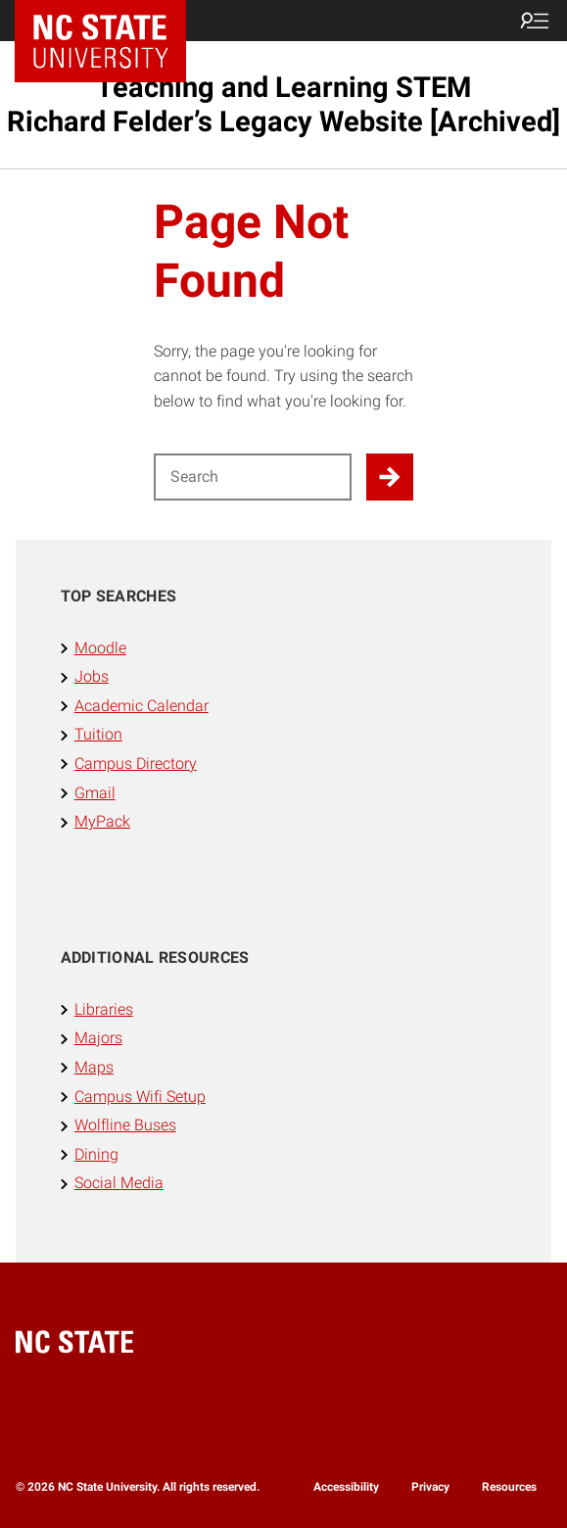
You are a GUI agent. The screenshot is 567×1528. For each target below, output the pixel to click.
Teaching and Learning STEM (283, 104)
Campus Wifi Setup (140, 1096)
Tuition (98, 734)
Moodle (100, 648)
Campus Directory (135, 763)
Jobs (91, 676)
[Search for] (253, 477)
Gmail (95, 793)
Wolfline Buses (125, 1125)
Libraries (103, 1009)
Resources (509, 1487)
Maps (94, 1067)
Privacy (430, 1487)
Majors (98, 1037)
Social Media (119, 1182)
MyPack (102, 821)
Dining (96, 1154)
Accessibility (346, 1487)
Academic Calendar (141, 705)
